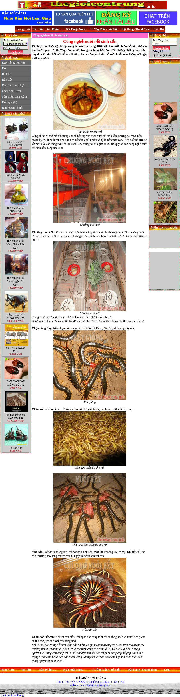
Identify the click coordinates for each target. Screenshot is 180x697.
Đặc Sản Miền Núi (15, 62)
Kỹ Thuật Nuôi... (76, 29)
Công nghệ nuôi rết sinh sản (51, 35)
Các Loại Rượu (11, 90)
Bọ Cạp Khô (15, 448)
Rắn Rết (15, 79)
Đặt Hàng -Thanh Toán (136, 29)
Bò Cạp (6, 74)
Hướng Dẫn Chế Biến (104, 29)
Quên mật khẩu (162, 55)
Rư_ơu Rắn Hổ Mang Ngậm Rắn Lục (15, 244)
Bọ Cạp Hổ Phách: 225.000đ (15, 176)
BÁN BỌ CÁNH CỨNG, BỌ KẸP (15, 317)
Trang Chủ (23, 29)
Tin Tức (38, 29)
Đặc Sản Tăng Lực (15, 85)
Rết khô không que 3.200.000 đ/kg (15, 416)
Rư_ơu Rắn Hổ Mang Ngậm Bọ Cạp (15, 281)
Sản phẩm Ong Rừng (15, 96)
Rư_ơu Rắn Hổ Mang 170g (15, 209)
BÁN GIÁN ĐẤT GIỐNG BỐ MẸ (15, 383)
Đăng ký (158, 51)
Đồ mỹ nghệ (9, 102)
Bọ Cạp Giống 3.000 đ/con (164, 168)
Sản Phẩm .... (54, 29)
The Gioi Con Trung (12, 695)
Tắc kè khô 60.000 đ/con (15, 350)
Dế (15, 68)
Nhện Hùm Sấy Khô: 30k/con (15, 143)
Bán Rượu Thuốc (12, 107)
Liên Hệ (159, 29)
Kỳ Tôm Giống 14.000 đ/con (164, 201)
